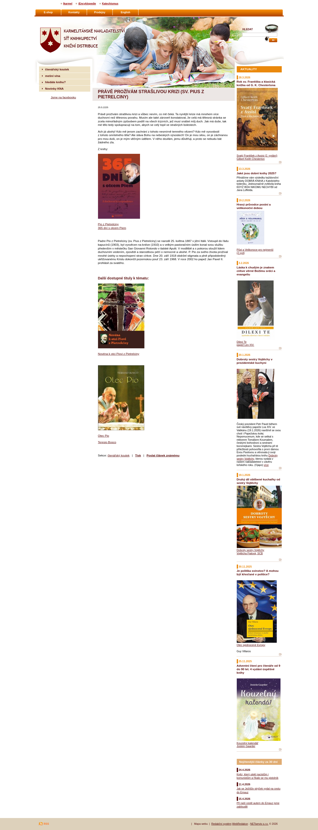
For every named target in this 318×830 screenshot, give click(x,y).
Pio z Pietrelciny (108, 224)
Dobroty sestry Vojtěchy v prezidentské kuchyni (254, 361)
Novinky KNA (54, 88)
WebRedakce (240, 823)
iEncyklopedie (87, 3)
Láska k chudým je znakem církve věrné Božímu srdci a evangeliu (256, 271)
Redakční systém (221, 823)
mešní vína (52, 75)
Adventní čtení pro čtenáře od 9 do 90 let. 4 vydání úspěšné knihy (258, 669)
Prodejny (100, 12)
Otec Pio (103, 435)
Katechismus (110, 3)
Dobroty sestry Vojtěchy (250, 550)
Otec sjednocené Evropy (251, 644)
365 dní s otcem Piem (112, 227)
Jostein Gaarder (246, 746)
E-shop (48, 12)
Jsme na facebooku (63, 97)
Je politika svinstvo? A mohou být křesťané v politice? (258, 572)
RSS (46, 823)
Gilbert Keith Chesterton (251, 158)
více (266, 464)
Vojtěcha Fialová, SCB (250, 553)
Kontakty (74, 12)
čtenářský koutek (119, 455)
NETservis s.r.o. (259, 823)
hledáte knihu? (55, 82)
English (125, 12)
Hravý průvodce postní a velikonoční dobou (254, 206)
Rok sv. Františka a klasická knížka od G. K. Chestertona (256, 83)
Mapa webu (201, 823)
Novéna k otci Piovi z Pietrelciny (118, 353)
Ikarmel (67, 3)
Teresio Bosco (107, 442)
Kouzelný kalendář (247, 743)
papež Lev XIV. (245, 344)
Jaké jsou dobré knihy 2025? (256, 173)
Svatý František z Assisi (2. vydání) (257, 155)
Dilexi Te (242, 341)
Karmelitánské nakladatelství (58, 19)
